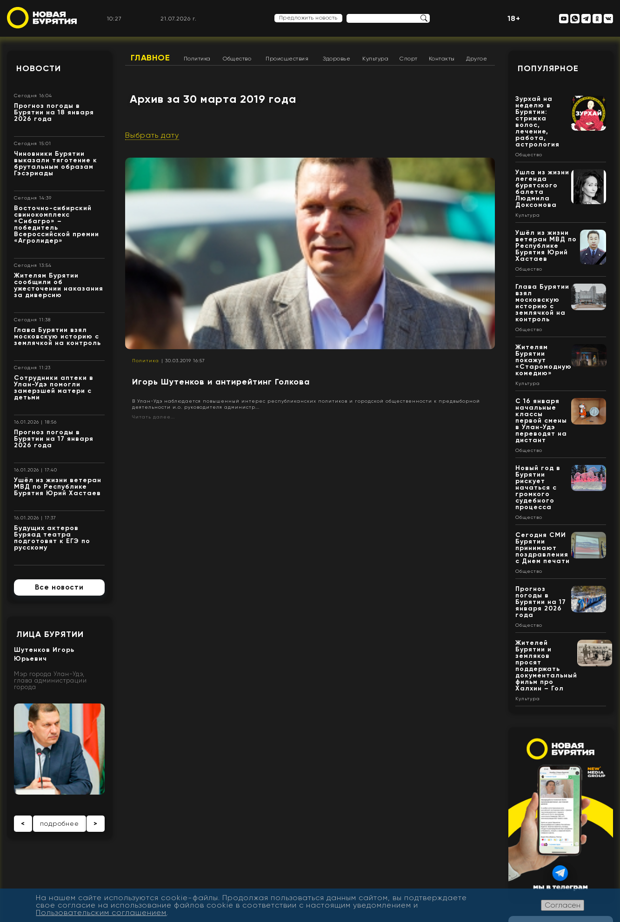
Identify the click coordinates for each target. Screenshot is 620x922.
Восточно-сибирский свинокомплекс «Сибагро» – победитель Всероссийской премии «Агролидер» (56, 224)
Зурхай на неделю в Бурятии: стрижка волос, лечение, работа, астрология (537, 121)
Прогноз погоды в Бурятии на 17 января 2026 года (53, 438)
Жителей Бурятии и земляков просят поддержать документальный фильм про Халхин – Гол (546, 665)
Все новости (59, 587)
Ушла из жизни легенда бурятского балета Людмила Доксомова (542, 188)
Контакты (442, 58)
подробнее (59, 823)
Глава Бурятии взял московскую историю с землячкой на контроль (57, 336)
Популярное (548, 68)
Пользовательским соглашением (101, 912)
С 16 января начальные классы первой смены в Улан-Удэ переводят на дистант (541, 420)
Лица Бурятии (50, 634)
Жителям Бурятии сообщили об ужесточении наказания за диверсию (58, 285)
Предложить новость (308, 17)
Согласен (562, 905)
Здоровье (336, 58)
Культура (375, 58)
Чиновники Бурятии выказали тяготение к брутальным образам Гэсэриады (55, 163)
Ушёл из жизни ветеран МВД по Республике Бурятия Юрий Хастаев (57, 486)
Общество (237, 58)
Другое (476, 58)
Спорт (409, 58)
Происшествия (287, 58)
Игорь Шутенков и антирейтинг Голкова (221, 382)
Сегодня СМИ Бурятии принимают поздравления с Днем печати (542, 548)
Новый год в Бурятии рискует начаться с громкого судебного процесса (537, 487)
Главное (150, 58)
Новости (38, 68)
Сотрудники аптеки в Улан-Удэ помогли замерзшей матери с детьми (53, 387)
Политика (197, 58)
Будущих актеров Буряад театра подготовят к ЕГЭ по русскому (52, 537)
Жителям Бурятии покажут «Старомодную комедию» (543, 360)
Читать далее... (153, 416)
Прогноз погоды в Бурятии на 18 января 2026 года (54, 112)
